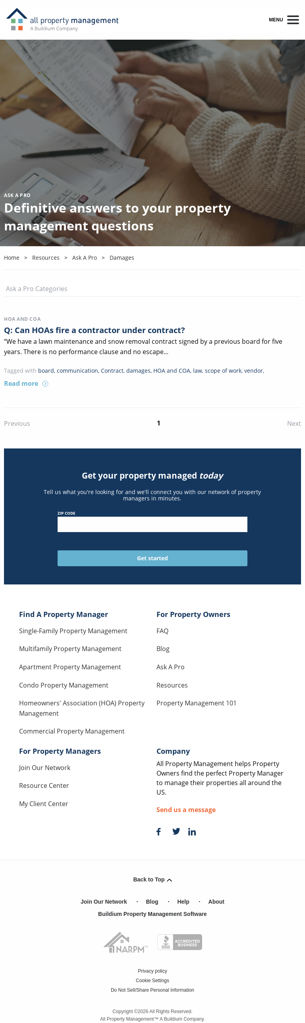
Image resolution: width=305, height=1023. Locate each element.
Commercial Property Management (72, 731)
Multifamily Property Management (70, 648)
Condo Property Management (63, 685)
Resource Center (44, 785)
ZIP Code (153, 521)
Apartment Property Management (70, 667)
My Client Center (43, 803)
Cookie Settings (152, 980)
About (216, 901)
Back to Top (152, 879)
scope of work (223, 370)
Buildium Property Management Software (152, 914)
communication (77, 370)
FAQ (162, 630)
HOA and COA (22, 319)
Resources (172, 685)
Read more (26, 383)
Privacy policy (152, 971)
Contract (112, 370)
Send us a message (186, 809)
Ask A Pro (170, 667)
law (197, 370)
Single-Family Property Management (73, 630)
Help (183, 901)
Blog (163, 648)
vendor (253, 370)
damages (138, 370)
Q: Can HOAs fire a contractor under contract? (94, 330)
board (46, 370)
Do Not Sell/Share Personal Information (152, 990)
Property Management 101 (196, 703)
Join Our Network (44, 767)
